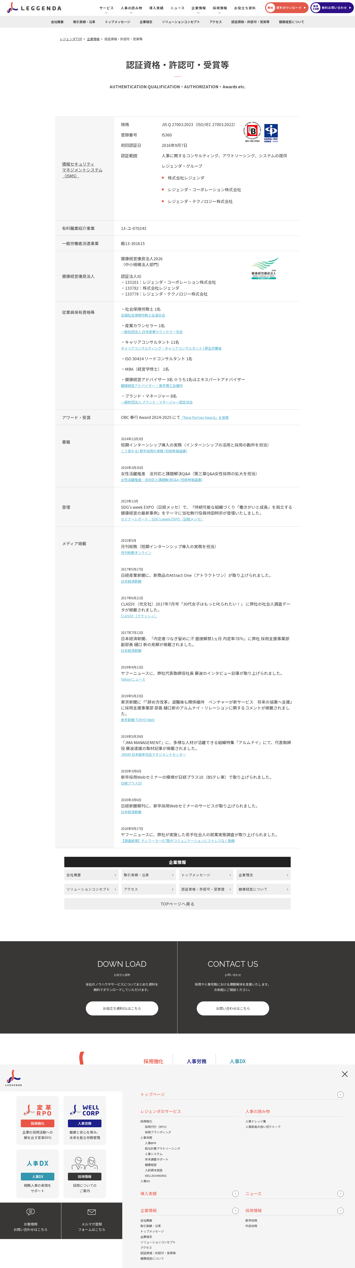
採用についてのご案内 (84, 1173)
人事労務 (146, 1137)
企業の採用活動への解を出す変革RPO (37, 1120)
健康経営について (291, 21)
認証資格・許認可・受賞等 (250, 21)
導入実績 (156, 7)
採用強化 (146, 1121)
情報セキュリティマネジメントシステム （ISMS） (82, 170)
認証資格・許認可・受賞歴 (203, 890)
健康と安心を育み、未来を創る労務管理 (84, 1120)
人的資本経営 (154, 1170)
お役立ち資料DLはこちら (122, 1010)
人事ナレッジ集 (255, 1121)
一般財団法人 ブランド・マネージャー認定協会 (157, 401)
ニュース (177, 7)
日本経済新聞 (131, 581)
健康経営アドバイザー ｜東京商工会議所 (152, 385)
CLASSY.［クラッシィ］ (139, 615)
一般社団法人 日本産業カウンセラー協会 (152, 331)
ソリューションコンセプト (181, 21)
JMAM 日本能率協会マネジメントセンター (153, 754)
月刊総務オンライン (136, 552)
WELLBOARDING (156, 1175)
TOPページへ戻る (177, 905)
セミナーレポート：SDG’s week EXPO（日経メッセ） (162, 518)
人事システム (154, 1154)
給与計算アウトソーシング (162, 1148)
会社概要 (57, 21)
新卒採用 (251, 1220)
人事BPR (150, 1143)
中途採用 (251, 1226)
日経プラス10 (131, 783)
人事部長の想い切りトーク (263, 1127)
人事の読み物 (131, 7)
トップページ (152, 1094)
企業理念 (146, 21)
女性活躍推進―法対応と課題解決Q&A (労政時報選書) (162, 479)
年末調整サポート (156, 1159)
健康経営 (151, 1165)
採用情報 (220, 7)
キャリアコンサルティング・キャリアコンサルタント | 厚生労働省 (171, 348)
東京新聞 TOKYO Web (138, 719)
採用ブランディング (158, 1132)
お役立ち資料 (245, 7)
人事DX (145, 1181)
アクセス (215, 21)
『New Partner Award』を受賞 (204, 417)
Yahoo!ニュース (133, 679)
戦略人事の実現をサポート (37, 1173)
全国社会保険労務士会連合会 (143, 315)
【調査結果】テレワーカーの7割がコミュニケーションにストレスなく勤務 (178, 840)
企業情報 (199, 7)
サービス (106, 7)
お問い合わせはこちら (233, 1010)
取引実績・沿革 (84, 21)
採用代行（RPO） (156, 1127)
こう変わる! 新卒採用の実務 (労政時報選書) (154, 450)
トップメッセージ (117, 21)
